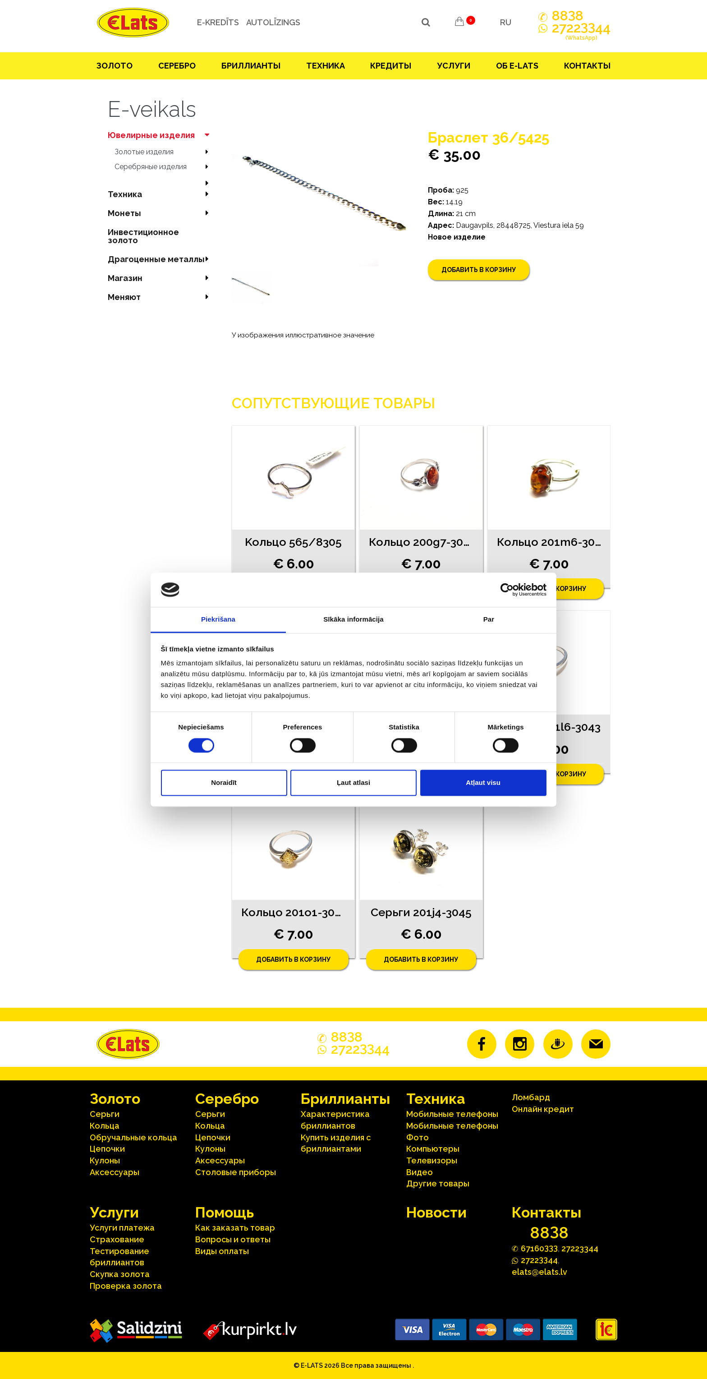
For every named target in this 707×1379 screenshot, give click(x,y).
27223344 (579, 1248)
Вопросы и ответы (233, 1239)
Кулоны (105, 1160)
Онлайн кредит (543, 1109)
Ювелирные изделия (161, 135)
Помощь (224, 1212)
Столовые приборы (235, 1172)
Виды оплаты (222, 1251)
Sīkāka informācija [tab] (353, 619)
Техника (325, 65)
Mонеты (161, 213)
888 (567, 16)
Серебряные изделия (164, 166)
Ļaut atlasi (353, 783)
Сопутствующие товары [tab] (333, 403)
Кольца (104, 1125)
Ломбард (531, 1097)
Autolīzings (272, 22)
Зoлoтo (114, 65)
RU (505, 22)
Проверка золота (126, 1286)
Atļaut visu (483, 783)
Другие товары (437, 1183)
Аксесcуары (114, 1172)
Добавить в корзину (478, 269)
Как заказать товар (235, 1227)
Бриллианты (250, 65)
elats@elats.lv (539, 1272)
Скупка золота (120, 1274)
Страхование (117, 1239)
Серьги (104, 1114)
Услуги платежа (122, 1227)
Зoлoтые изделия (164, 152)
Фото (417, 1137)
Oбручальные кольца (133, 1137)
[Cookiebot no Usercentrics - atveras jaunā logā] (507, 589)
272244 (581, 33)
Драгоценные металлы (161, 259)
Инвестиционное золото (143, 236)
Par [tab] (489, 619)
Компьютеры (432, 1148)
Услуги (453, 65)
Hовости (436, 1212)
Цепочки (107, 1148)
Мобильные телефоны (452, 1114)
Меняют (161, 297)
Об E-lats (517, 65)
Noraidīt (224, 783)
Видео (419, 1172)
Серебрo (177, 65)
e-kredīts (217, 22)
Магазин (161, 278)
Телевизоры (431, 1160)
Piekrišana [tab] (218, 619)
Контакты (587, 65)
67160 (539, 1248)
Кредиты (390, 65)
